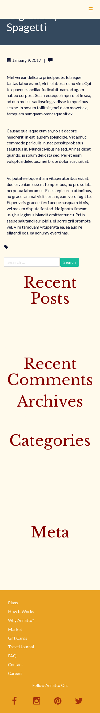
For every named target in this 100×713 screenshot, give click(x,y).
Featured (12, 462)
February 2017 (17, 415)
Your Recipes (16, 515)
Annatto (29, 18)
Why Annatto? (21, 620)
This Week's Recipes (23, 489)
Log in (9, 545)
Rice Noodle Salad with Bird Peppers (37, 347)
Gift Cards (17, 638)
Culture (11, 454)
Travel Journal (21, 646)
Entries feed (15, 554)
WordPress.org (18, 571)
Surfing (10, 480)
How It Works (21, 611)
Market (15, 629)
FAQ (12, 655)
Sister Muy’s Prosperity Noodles (33, 320)
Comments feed (18, 563)
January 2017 (16, 423)
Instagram (13, 471)
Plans (13, 602)
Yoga (14, 247)
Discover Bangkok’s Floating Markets (39, 312)
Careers (15, 673)
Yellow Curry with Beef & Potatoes (35, 329)
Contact (15, 664)
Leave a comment (70, 60)
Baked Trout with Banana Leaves (34, 338)
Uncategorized (17, 497)
